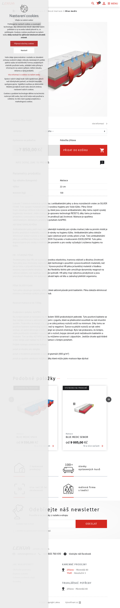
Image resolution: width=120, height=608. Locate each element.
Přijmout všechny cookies (24, 44)
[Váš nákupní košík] (98, 3)
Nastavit (24, 50)
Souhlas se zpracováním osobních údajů (34, 531)
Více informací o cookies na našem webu (24, 75)
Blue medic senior (77, 437)
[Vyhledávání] (93, 3)
